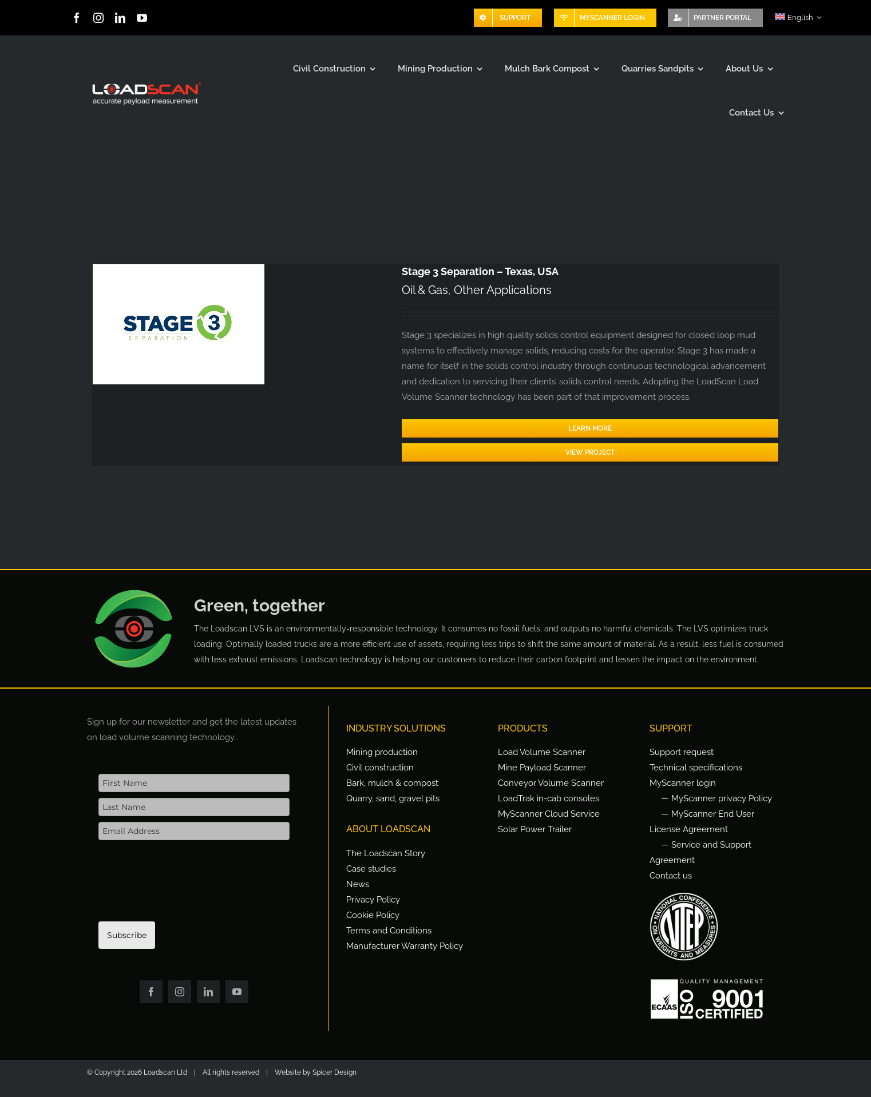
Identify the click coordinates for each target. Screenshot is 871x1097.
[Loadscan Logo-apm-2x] (145, 83)
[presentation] (185, 886)
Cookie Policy (372, 915)
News (357, 884)
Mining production (382, 752)
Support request (682, 752)
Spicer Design (334, 1072)
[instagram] (98, 18)
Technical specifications (696, 767)
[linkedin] (120, 18)
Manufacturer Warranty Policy (404, 946)
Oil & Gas (425, 290)
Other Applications (503, 290)
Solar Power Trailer (535, 829)
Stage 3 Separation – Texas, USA (480, 271)
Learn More (590, 428)
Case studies (371, 869)
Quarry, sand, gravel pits (393, 798)
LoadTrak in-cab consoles (548, 798)
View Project (590, 452)
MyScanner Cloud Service (549, 814)
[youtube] (142, 18)
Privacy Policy (373, 900)
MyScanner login (683, 783)
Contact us (671, 876)
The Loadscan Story (385, 853)
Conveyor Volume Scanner (551, 783)
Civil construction (380, 767)
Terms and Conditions (388, 930)
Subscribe (127, 935)
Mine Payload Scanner (542, 767)
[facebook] (77, 18)
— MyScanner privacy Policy (716, 798)
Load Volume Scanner (541, 752)
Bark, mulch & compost (392, 783)
